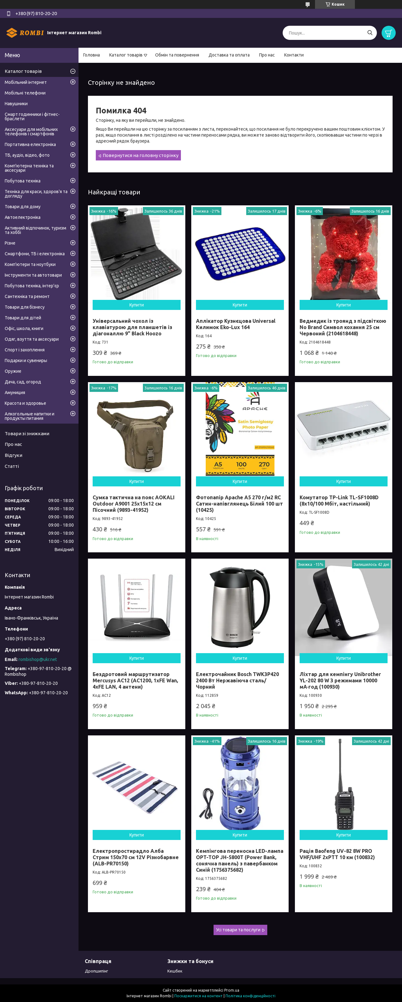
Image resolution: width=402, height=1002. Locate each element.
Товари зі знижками (27, 433)
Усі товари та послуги (238, 929)
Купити (136, 304)
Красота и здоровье (25, 403)
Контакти (294, 54)
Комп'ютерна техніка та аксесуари (29, 168)
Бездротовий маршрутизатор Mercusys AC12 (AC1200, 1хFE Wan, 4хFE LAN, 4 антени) (135, 680)
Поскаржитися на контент (198, 996)
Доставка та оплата (229, 54)
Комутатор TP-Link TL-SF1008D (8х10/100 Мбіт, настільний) (339, 500)
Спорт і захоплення (25, 349)
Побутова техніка (23, 180)
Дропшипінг (96, 971)
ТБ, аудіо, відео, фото (27, 155)
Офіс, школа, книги (24, 328)
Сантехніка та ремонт (27, 296)
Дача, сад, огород (23, 381)
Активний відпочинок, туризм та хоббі (35, 230)
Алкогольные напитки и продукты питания (29, 416)
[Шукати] (370, 33)
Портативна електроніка (30, 144)
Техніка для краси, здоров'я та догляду (36, 193)
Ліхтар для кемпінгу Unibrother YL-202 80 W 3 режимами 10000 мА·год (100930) (340, 680)
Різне (10, 243)
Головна (91, 54)
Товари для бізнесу (25, 307)
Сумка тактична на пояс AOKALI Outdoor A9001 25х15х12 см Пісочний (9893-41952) (134, 504)
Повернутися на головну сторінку (140, 155)
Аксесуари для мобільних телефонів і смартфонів (31, 131)
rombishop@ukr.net (38, 659)
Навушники (16, 103)
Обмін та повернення (177, 54)
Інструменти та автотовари (33, 275)
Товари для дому (23, 206)
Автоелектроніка (23, 217)
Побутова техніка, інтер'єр (32, 285)
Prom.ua (231, 990)
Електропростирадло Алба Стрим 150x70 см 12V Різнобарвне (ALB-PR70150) (136, 857)
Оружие (13, 371)
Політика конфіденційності (250, 996)
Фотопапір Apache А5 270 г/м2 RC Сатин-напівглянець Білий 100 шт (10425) (239, 504)
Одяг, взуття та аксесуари (32, 339)
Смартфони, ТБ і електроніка (35, 253)
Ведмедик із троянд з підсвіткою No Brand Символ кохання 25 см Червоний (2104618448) (343, 327)
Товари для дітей (23, 317)
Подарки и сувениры (26, 360)
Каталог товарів (126, 54)
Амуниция (15, 392)
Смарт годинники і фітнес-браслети (32, 116)
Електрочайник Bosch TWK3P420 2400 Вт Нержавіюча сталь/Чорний (237, 680)
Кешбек (174, 971)
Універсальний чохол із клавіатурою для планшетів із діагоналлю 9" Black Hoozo (132, 327)
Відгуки (13, 455)
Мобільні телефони (25, 92)
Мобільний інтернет (26, 82)
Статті (12, 466)
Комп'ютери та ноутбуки (30, 264)
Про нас (267, 54)
